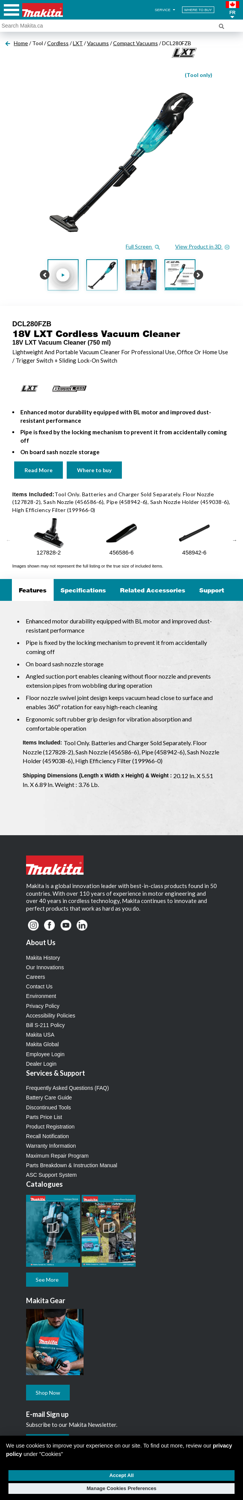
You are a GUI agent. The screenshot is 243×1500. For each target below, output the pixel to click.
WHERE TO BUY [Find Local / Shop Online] (198, 10)
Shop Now (48, 1392)
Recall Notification (47, 1136)
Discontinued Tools (48, 1107)
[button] (232, 10)
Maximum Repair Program (57, 1156)
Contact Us (39, 986)
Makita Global (42, 1044)
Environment (41, 996)
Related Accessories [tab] (152, 590)
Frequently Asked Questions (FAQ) (67, 1088)
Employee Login (45, 1054)
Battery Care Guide (49, 1097)
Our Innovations (45, 967)
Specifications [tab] (83, 590)
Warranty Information (51, 1146)
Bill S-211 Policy (45, 1025)
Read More (39, 470)
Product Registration (50, 1127)
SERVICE (165, 10)
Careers (35, 977)
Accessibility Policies (50, 1016)
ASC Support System (51, 1175)
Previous (8, 540)
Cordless (58, 43)
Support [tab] (211, 590)
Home (21, 43)
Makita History (43, 958)
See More (47, 1279)
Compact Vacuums (135, 43)
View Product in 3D (202, 246)
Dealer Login (41, 1064)
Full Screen (143, 246)
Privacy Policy (42, 1006)
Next (234, 540)
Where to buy (94, 470)
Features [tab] (32, 590)
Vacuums (98, 43)
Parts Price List (44, 1117)
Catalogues (44, 1184)
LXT (78, 43)
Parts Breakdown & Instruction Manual (71, 1165)
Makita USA (40, 1035)
